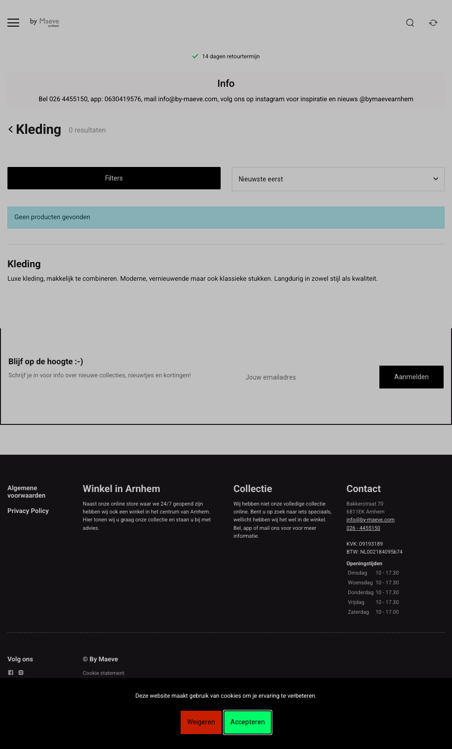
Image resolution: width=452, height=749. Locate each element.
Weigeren (201, 722)
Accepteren (247, 722)
